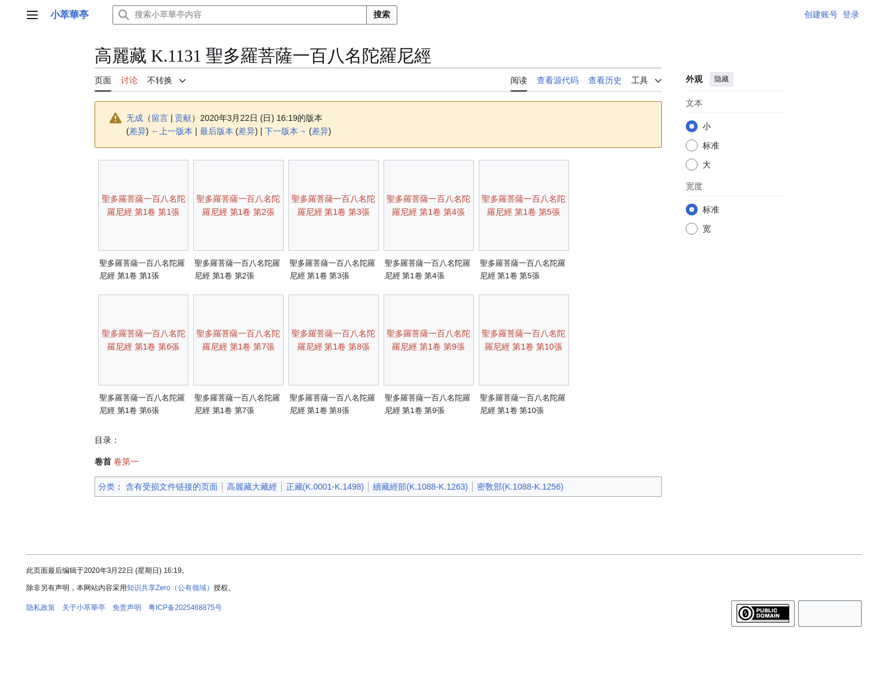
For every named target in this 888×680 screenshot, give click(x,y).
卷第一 (126, 461)
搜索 (381, 14)
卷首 (103, 461)
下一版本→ (285, 131)
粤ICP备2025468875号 (185, 607)
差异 (137, 131)
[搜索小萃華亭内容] (239, 15)
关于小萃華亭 (83, 607)
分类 (106, 486)
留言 (159, 118)
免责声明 (126, 607)
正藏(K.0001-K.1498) (325, 486)
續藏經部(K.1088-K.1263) (420, 486)
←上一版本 (172, 131)
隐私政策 (40, 607)
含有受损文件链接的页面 (172, 486)
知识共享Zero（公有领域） (170, 588)
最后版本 (216, 131)
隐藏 (721, 79)
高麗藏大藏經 (252, 486)
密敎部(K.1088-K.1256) (520, 486)
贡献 (183, 118)
